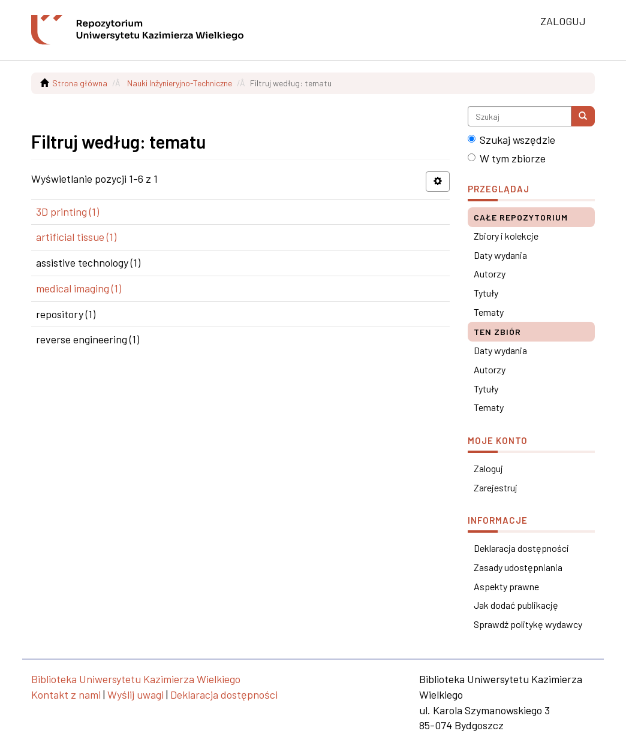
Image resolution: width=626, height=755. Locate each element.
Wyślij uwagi (135, 694)
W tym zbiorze (507, 158)
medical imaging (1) (78, 288)
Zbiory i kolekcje (506, 235)
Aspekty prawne (506, 586)
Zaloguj (488, 468)
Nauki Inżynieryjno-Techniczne (179, 83)
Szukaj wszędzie (511, 139)
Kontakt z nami (66, 694)
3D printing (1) (67, 211)
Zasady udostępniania (518, 567)
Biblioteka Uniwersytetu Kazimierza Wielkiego (135, 678)
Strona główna (79, 83)
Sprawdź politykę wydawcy (528, 624)
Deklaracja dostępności (521, 548)
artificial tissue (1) (76, 236)
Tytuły (486, 292)
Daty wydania (500, 255)
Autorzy (489, 273)
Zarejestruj (495, 487)
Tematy (489, 312)
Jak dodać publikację (516, 605)
